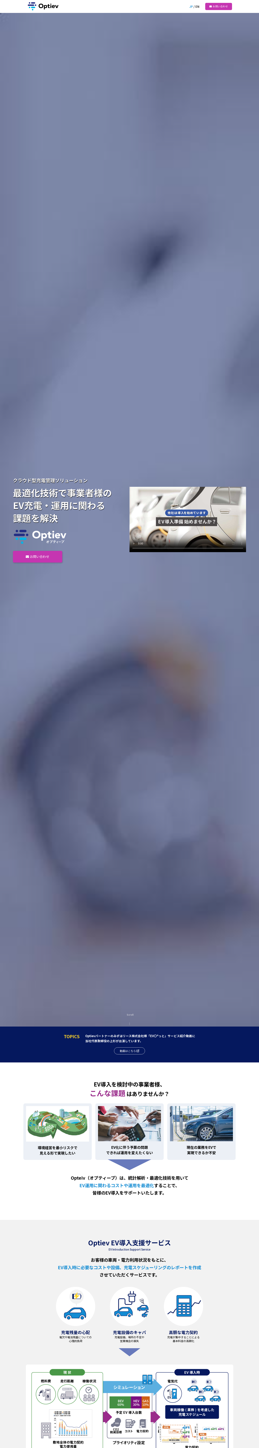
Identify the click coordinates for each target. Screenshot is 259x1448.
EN (197, 6)
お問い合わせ (220, 6)
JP (191, 6)
